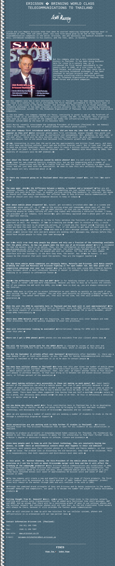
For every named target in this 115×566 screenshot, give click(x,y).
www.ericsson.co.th (16, 249)
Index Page (64, 552)
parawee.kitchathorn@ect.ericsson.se (37, 537)
